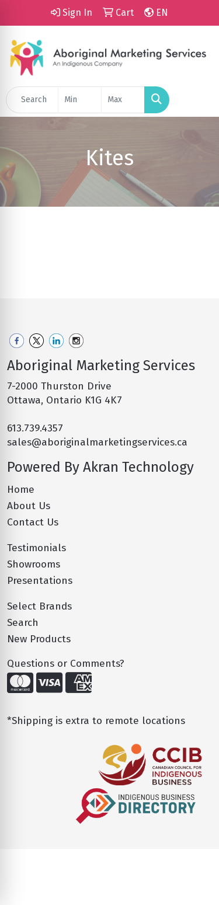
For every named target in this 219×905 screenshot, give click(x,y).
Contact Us (32, 522)
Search (23, 623)
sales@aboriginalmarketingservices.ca (97, 442)
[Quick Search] (32, 99)
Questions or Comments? (65, 663)
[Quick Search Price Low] (80, 99)
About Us (28, 506)
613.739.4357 (35, 428)
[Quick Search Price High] (123, 99)
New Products (39, 639)
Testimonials (36, 548)
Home (20, 489)
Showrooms (33, 564)
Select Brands (39, 606)
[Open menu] (195, 100)
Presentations (39, 581)
